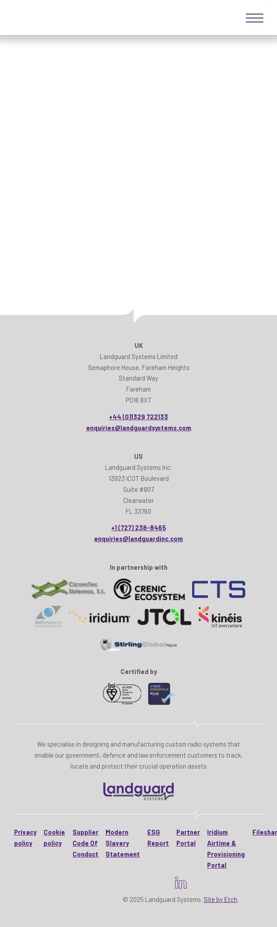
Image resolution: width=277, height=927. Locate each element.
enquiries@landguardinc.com (138, 538)
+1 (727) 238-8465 (138, 527)
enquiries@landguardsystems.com (138, 428)
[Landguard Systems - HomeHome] (138, 791)
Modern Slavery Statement (123, 843)
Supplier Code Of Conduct (85, 843)
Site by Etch (220, 899)
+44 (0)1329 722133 (138, 417)
